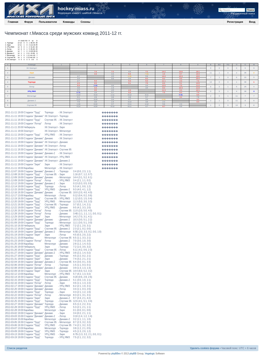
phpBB (133, 353)
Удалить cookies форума (204, 348)
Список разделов (17, 348)
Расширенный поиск (243, 13)
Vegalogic (150, 353)
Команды (69, 21)
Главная (13, 21)
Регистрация (235, 21)
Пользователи (48, 21)
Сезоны (85, 21)
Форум (28, 21)
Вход (252, 21)
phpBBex (116, 353)
